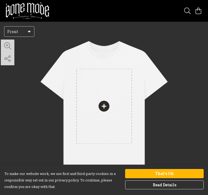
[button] (29, 31)
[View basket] (198, 10)
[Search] (187, 10)
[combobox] (19, 31)
